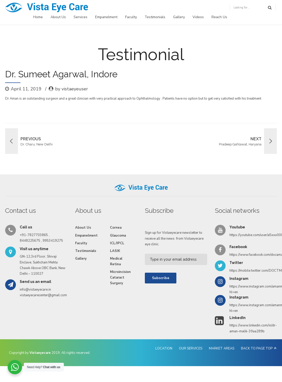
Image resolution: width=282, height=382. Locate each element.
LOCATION (163, 348)
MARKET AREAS (221, 348)
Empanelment (106, 17)
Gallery (179, 17)
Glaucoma (118, 235)
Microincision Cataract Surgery (120, 277)
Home (38, 17)
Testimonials (155, 17)
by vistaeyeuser (71, 89)
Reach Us (219, 17)
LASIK (115, 251)
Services (80, 17)
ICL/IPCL (117, 243)
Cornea (116, 227)
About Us (58, 17)
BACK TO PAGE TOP (257, 348)
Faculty (131, 17)
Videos (198, 17)
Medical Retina (116, 261)
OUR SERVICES (190, 348)
